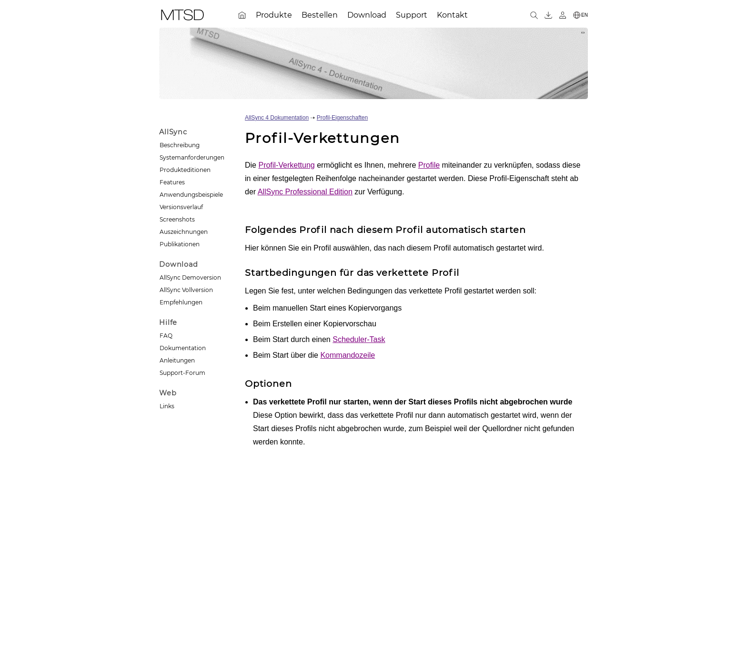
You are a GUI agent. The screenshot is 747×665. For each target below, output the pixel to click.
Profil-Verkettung (286, 165)
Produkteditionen (185, 169)
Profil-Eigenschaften (342, 117)
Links (167, 406)
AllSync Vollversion (186, 289)
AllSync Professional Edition (305, 192)
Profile (429, 165)
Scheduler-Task (359, 339)
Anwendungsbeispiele (191, 194)
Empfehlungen (181, 302)
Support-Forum (182, 372)
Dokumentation (183, 348)
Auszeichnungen (184, 231)
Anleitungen (177, 360)
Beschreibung (180, 145)
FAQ (166, 335)
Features (172, 182)
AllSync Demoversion (190, 277)
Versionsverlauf (181, 207)
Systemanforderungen (192, 157)
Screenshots (177, 219)
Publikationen (180, 244)
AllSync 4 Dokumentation (277, 117)
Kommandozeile (347, 355)
